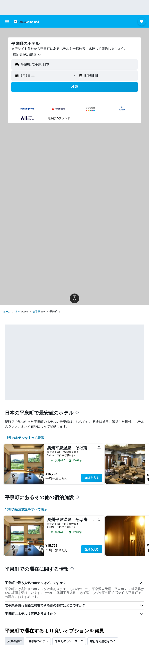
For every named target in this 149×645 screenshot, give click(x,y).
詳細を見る (92, 477)
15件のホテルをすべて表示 (24, 438)
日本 (17, 311)
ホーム (6, 311)
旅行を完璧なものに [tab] (102, 641)
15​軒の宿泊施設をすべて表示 (26, 509)
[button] (6, 21)
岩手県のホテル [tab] (38, 641)
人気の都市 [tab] (14, 641)
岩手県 (36, 311)
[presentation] (77, 412)
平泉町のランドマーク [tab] (69, 641)
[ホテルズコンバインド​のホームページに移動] (26, 21)
